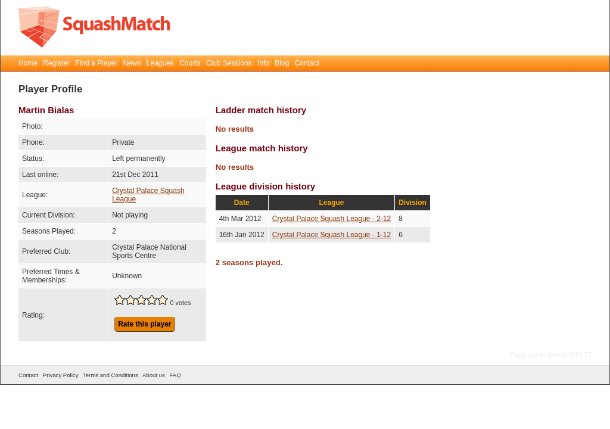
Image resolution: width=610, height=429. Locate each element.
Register (56, 63)
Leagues (160, 63)
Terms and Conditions (110, 375)
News (132, 63)
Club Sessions (229, 63)
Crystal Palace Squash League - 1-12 (331, 235)
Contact (307, 63)
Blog (282, 63)
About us (153, 375)
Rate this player (144, 324)
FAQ (174, 375)
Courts (189, 63)
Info (263, 63)
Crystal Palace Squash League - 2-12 (331, 218)
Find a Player (96, 63)
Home (28, 63)
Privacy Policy (61, 375)
